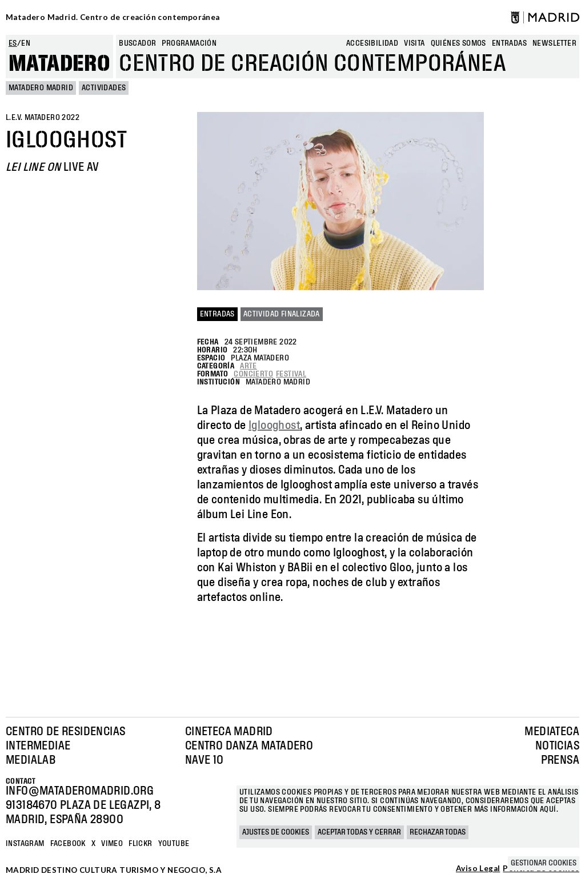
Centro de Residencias (65, 731)
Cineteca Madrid (229, 731)
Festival (291, 374)
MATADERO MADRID (41, 88)
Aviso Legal (478, 869)
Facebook (68, 844)
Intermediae (38, 746)
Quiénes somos (458, 43)
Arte (248, 366)
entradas (509, 43)
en (25, 43)
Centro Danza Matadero (249, 746)
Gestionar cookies (543, 863)
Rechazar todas (438, 832)
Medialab (30, 760)
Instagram (25, 844)
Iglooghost (274, 425)
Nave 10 (204, 760)
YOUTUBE (174, 844)
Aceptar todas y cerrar (359, 832)
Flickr (140, 844)
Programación (189, 43)
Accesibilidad (372, 43)
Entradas (217, 314)
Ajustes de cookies (275, 832)
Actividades (104, 88)
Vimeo (112, 844)
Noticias (557, 746)
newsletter (554, 43)
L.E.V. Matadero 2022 (42, 118)
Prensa (560, 760)
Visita (414, 43)
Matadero (59, 64)
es (13, 43)
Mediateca (551, 731)
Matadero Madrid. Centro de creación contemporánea (113, 17)
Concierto (253, 374)
